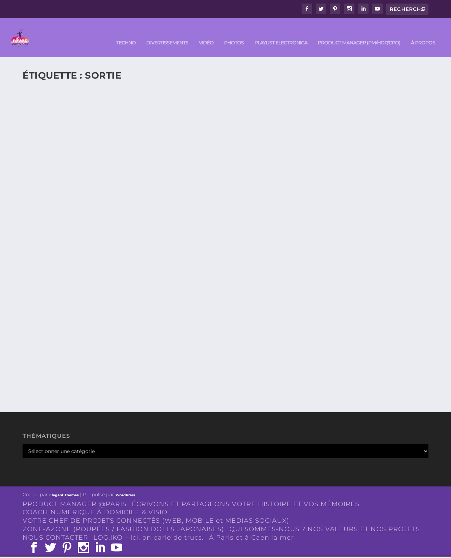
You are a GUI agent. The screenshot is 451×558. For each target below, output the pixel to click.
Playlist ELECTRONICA (280, 32)
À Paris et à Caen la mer (251, 527)
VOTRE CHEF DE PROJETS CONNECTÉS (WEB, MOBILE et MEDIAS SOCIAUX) (156, 510)
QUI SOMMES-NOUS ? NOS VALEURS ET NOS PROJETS (324, 518)
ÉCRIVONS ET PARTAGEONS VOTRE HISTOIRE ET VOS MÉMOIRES (245, 493)
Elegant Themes (64, 484)
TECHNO (126, 32)
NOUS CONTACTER (55, 527)
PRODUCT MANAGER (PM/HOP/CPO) (359, 32)
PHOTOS (234, 32)
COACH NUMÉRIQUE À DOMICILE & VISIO (95, 501)
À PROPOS (423, 32)
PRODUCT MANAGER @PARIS (74, 493)
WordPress (125, 484)
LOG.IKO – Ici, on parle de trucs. (148, 527)
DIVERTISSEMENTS (167, 32)
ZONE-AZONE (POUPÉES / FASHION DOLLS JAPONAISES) (123, 518)
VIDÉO (206, 32)
